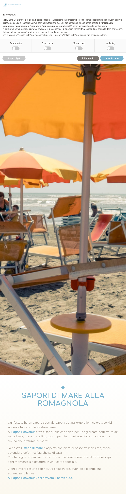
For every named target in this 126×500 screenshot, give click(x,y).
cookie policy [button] (101, 26)
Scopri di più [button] (14, 58)
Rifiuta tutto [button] (88, 58)
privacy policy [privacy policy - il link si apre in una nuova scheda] (113, 20)
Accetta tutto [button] (112, 58)
